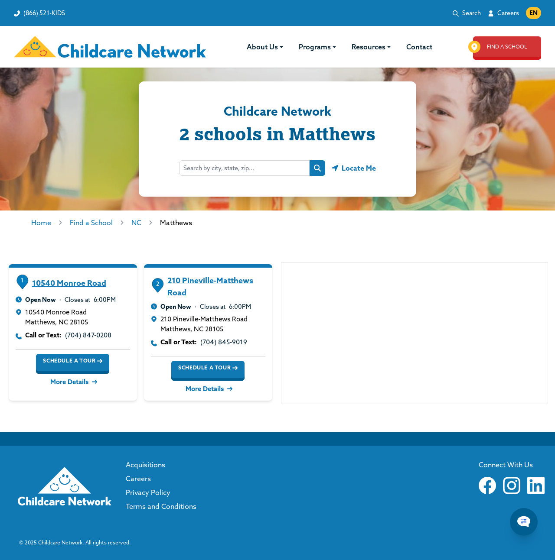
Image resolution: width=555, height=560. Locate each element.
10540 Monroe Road (69, 283)
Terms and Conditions (161, 506)
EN (533, 13)
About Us (266, 46)
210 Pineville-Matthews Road (210, 286)
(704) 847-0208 (88, 335)
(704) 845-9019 (223, 342)
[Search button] (317, 168)
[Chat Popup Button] (524, 522)
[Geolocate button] (354, 168)
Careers (508, 13)
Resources (372, 46)
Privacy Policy (148, 492)
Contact (419, 46)
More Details (72, 382)
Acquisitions (145, 464)
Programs (318, 46)
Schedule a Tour (72, 360)
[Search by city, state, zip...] (245, 168)
